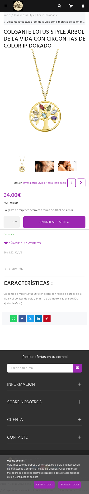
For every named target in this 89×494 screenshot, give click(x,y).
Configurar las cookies (26, 477)
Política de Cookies (47, 469)
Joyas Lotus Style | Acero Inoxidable (44, 183)
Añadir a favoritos (22, 243)
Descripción (13, 269)
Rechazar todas (69, 485)
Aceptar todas (44, 485)
